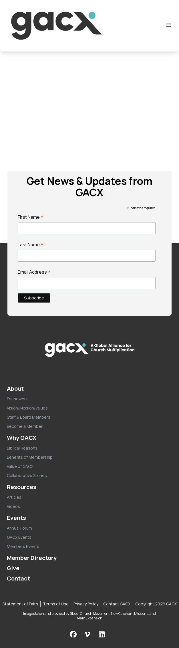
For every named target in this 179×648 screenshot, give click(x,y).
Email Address (34, 272)
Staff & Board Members (28, 417)
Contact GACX (116, 604)
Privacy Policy (85, 604)
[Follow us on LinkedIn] (102, 634)
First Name (31, 217)
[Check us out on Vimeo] (88, 634)
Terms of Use (56, 604)
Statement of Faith (20, 604)
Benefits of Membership (30, 457)
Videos (13, 506)
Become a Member (25, 426)
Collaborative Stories (27, 475)
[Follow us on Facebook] (73, 634)
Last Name (31, 244)
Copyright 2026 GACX (156, 604)
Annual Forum (19, 528)
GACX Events (19, 537)
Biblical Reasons (22, 448)
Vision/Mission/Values (27, 408)
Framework (17, 398)
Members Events (23, 546)
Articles (14, 497)
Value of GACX (20, 466)
